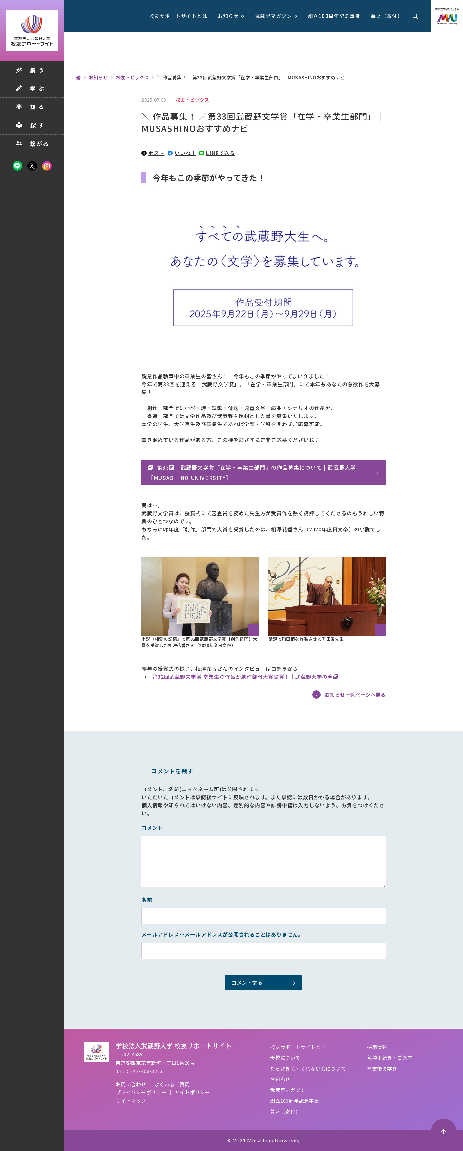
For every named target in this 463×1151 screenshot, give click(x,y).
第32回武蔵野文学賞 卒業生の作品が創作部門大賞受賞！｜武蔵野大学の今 (242, 676)
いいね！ (182, 153)
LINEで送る (217, 153)
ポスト (152, 153)
